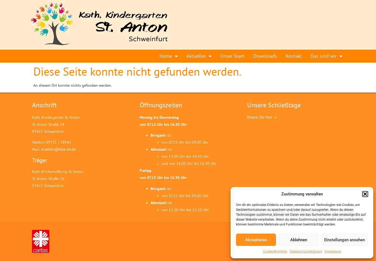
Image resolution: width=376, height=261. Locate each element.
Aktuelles (199, 56)
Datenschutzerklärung (306, 251)
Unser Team (232, 56)
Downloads (265, 56)
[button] (365, 194)
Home (169, 56)
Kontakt (294, 56)
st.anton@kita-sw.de (58, 149)
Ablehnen (298, 239)
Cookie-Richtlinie (275, 251)
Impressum (333, 251)
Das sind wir (326, 56)
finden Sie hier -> (262, 117)
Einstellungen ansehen (344, 239)
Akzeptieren (256, 239)
